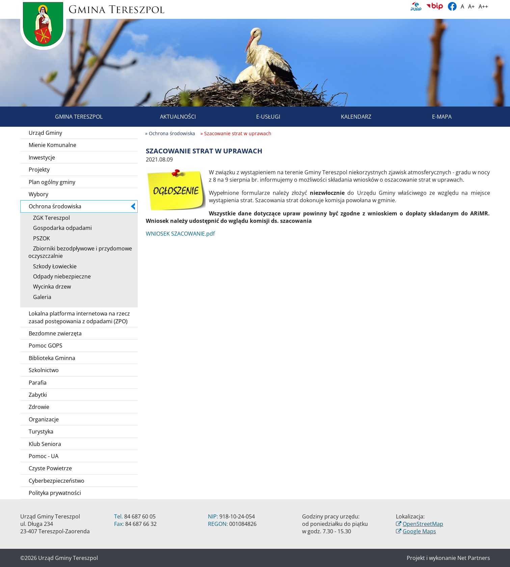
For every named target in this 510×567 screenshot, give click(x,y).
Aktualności (170, 117)
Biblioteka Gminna (52, 358)
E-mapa (434, 117)
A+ (471, 6)
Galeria (39, 297)
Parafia (38, 382)
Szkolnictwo (44, 370)
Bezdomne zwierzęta (55, 333)
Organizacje (44, 419)
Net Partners (473, 558)
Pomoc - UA (43, 456)
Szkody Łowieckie (52, 266)
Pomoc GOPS (45, 345)
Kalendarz (348, 117)
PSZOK (39, 238)
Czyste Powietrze (50, 468)
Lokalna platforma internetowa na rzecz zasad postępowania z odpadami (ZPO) (79, 317)
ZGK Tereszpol (49, 217)
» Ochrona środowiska (170, 133)
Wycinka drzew (49, 286)
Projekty (39, 169)
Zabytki (38, 394)
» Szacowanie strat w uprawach (235, 133)
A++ (483, 6)
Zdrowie (39, 407)
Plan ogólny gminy (52, 182)
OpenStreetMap (423, 524)
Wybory (38, 194)
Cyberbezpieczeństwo (56, 480)
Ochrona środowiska (82, 206)
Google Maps (419, 531)
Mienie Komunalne (52, 145)
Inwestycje (42, 157)
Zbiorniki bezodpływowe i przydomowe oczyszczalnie (80, 252)
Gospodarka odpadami (60, 228)
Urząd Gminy (45, 133)
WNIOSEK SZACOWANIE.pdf (180, 233)
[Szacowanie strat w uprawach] (176, 188)
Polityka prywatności (55, 493)
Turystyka (41, 431)
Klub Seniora (45, 444)
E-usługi (260, 117)
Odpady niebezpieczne (59, 276)
